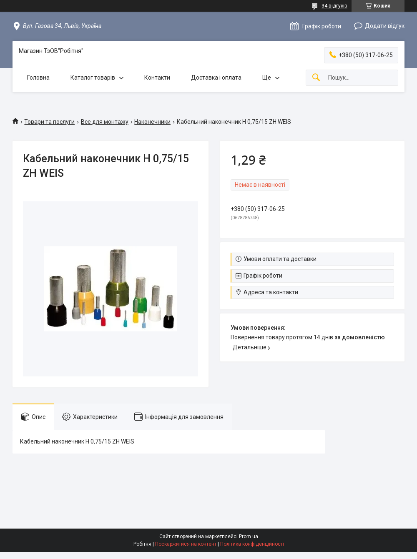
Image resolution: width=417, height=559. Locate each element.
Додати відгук (384, 26)
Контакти (157, 77)
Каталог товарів (92, 77)
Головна (38, 77)
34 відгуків (334, 6)
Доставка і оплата (216, 77)
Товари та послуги (49, 121)
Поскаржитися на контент (185, 544)
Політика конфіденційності (252, 544)
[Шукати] (316, 77)
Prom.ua (248, 536)
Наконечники (152, 121)
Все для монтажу (104, 121)
